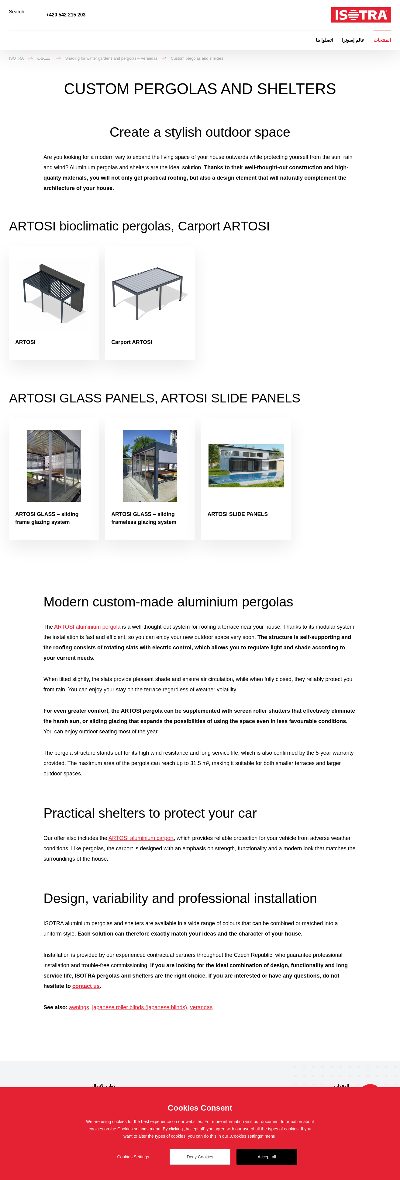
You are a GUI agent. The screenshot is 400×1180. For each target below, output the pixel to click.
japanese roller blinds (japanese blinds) (139, 1010)
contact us (86, 989)
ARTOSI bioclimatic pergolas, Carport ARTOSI (146, 225)
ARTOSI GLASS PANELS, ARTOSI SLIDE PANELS (162, 399)
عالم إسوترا (353, 40)
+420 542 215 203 (65, 14)
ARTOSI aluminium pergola (87, 630)
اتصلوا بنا (324, 40)
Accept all (267, 1156)
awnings (79, 1010)
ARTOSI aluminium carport (141, 841)
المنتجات (382, 40)
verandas (201, 1010)
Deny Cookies (200, 1156)
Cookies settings (133, 1128)
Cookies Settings (133, 1156)
